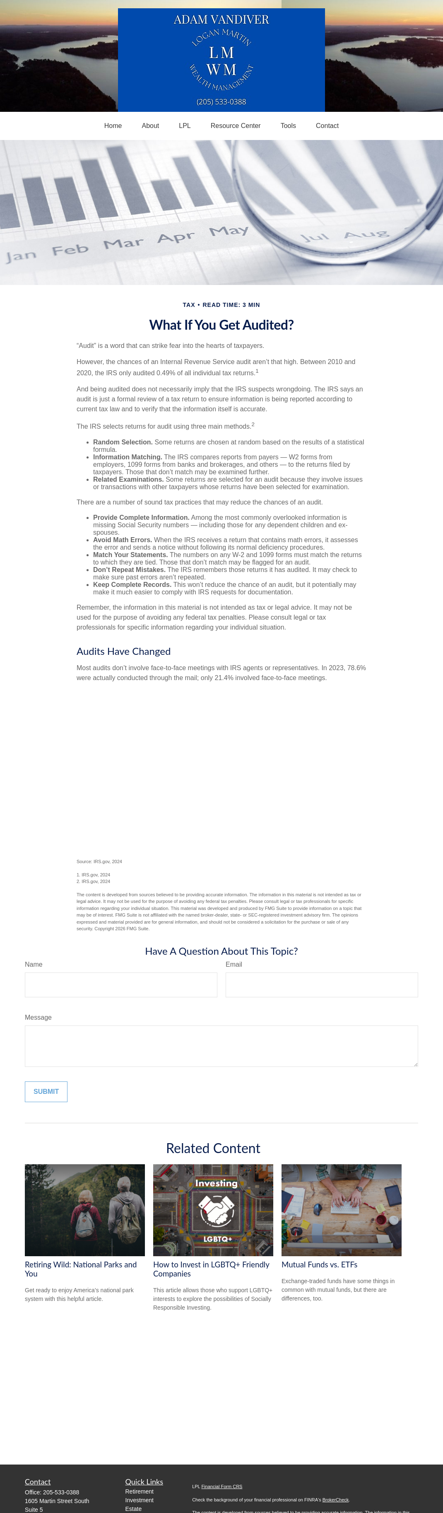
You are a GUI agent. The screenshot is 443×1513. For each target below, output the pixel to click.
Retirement (139, 1491)
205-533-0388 (61, 1492)
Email (234, 964)
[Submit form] (46, 1091)
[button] (113, 126)
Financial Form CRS (221, 1486)
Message (38, 1017)
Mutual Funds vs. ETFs (319, 1264)
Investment (139, 1500)
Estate (133, 1509)
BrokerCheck (336, 1499)
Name (34, 964)
